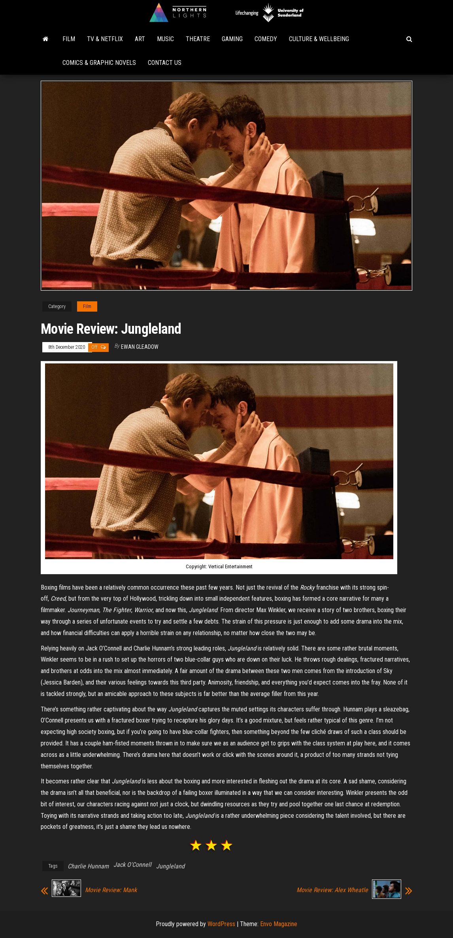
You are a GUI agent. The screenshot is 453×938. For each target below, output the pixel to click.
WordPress (221, 924)
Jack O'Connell (132, 864)
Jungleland (170, 866)
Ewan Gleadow (140, 347)
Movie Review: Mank (111, 890)
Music (165, 39)
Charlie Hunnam (88, 866)
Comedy (266, 39)
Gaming (232, 39)
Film (68, 39)
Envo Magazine (278, 924)
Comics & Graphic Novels (99, 62)
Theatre (198, 39)
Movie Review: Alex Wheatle (332, 890)
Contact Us (164, 62)
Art (140, 39)
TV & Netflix (105, 39)
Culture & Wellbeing (319, 39)
